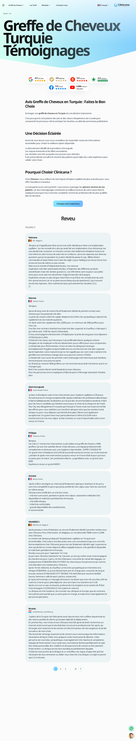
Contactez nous (87, 5)
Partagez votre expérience (68, 205)
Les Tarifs (58, 5)
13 (75, 670)
